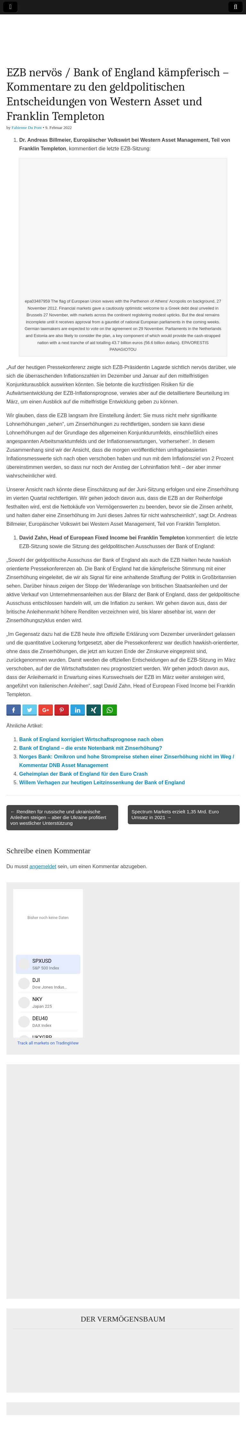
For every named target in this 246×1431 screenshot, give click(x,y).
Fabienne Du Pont (27, 127)
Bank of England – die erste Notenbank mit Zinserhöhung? (90, 748)
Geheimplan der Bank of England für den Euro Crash (83, 774)
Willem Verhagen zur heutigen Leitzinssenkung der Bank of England (102, 782)
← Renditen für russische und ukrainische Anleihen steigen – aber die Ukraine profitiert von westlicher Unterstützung (58, 817)
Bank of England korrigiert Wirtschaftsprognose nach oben (91, 739)
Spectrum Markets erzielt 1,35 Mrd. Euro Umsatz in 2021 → (175, 814)
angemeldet (42, 866)
